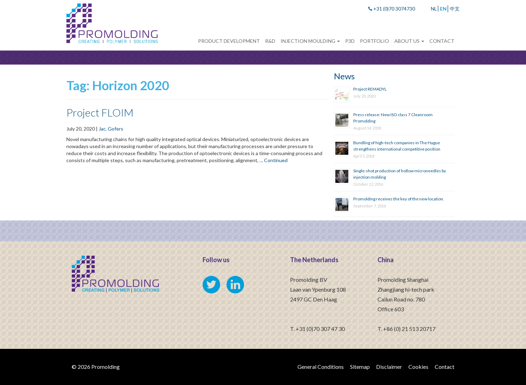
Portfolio (374, 41)
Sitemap (360, 366)
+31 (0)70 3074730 (391, 9)
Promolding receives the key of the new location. (398, 198)
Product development (229, 41)
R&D (270, 41)
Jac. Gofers (111, 129)
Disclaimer (389, 366)
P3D (350, 41)
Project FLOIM (99, 112)
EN (443, 9)
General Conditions (320, 366)
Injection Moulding (310, 41)
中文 (455, 9)
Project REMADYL (370, 89)
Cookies (418, 366)
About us (409, 41)
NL (434, 9)
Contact (441, 41)
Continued (276, 160)
